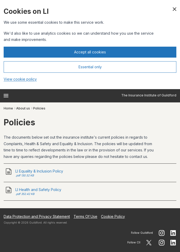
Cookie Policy (113, 216)
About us (23, 108)
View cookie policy (20, 79)
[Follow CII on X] (149, 243)
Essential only (90, 67)
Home (8, 108)
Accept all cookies (90, 52)
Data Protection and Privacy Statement (37, 216)
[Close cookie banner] (174, 9)
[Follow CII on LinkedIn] (173, 243)
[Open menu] (6, 96)
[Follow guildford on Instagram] (162, 233)
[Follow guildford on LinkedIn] (173, 233)
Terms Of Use (85, 216)
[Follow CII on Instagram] (162, 243)
